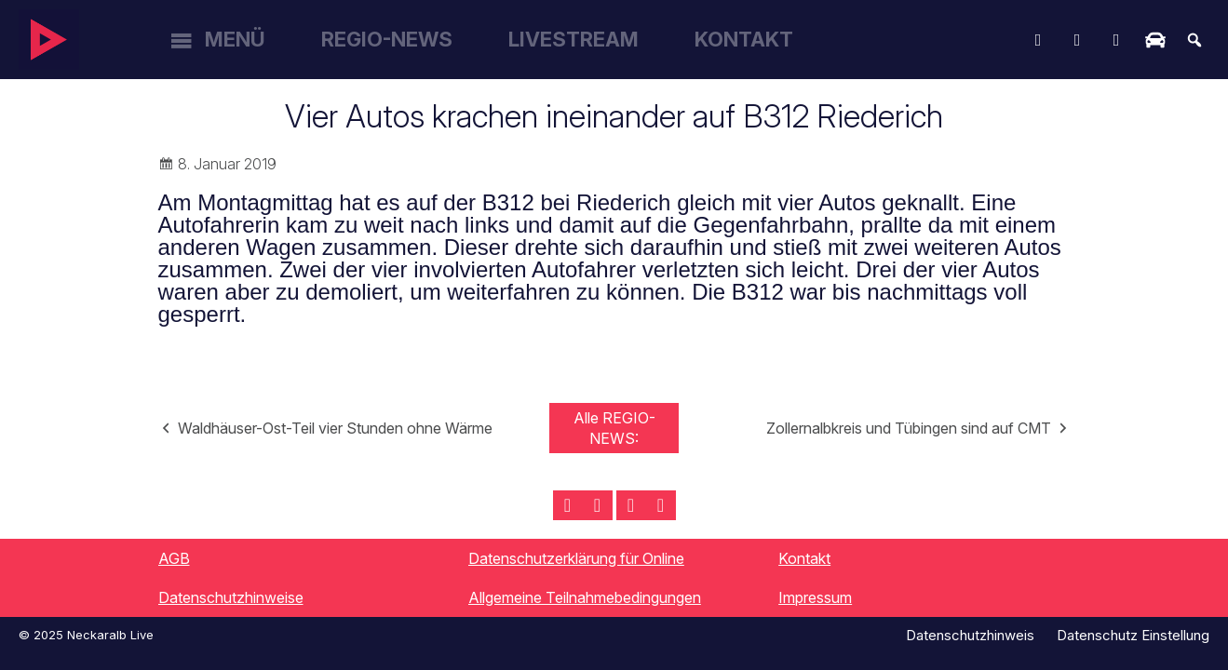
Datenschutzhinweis (970, 635)
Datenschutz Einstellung (1133, 635)
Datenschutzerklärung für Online (576, 558)
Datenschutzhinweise (231, 597)
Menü (235, 39)
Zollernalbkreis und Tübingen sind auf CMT (908, 428)
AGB (174, 558)
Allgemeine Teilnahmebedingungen (584, 597)
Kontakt (744, 39)
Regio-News (386, 39)
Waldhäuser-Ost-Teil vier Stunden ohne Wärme (335, 428)
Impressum (815, 597)
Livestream (573, 39)
